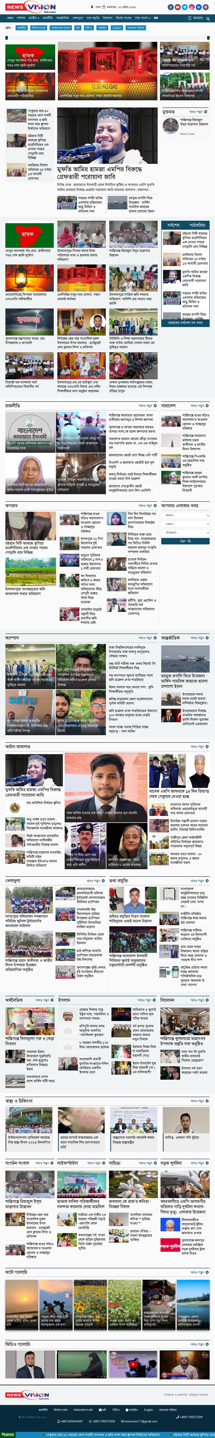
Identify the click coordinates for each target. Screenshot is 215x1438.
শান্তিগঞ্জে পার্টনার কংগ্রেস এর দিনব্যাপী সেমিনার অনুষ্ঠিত (194, 934)
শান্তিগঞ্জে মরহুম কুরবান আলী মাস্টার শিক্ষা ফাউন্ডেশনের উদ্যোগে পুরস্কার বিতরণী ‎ (194, 482)
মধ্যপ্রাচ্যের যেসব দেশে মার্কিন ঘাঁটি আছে (41, 1079)
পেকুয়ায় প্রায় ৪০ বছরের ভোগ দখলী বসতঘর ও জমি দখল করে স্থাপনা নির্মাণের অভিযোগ (39, 120)
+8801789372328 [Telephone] (189, 1417)
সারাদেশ (168, 406)
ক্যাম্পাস (12, 638)
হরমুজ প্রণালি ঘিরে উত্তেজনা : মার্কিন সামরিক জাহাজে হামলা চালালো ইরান (141, 204)
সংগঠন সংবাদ (17, 1163)
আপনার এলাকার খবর (179, 506)
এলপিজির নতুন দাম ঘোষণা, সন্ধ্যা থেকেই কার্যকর (78, 296)
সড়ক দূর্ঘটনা (171, 1163)
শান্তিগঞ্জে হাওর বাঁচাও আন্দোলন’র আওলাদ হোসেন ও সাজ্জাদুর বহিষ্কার (195, 421)
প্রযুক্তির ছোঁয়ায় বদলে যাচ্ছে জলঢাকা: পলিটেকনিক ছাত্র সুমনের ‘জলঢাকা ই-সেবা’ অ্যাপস (194, 976)
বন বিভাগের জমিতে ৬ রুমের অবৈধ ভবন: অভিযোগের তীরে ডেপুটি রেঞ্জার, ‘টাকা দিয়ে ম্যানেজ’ (91, 589)
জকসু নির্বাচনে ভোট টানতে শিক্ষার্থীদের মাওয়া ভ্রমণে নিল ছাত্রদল (133, 476)
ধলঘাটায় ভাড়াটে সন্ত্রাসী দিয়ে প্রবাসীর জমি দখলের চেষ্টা (91, 616)
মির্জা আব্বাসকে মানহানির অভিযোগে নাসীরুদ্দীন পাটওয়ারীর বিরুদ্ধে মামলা (43, 840)
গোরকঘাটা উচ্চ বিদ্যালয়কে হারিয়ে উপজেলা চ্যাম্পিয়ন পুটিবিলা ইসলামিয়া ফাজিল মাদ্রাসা (89, 918)
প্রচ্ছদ (10, 18)
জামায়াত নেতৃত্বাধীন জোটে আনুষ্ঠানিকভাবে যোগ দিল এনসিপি (130, 488)
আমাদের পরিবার (135, 27)
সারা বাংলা (141, 18)
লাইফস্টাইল (67, 1163)
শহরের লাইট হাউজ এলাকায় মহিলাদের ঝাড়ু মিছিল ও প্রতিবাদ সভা (90, 204)
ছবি (78, 27)
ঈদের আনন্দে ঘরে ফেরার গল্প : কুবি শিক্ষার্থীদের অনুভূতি (131, 689)
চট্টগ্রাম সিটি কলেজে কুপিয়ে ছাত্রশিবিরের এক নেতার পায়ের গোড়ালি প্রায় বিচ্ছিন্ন (38, 147)
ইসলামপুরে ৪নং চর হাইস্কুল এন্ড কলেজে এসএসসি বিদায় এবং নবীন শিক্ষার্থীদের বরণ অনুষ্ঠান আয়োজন (79, 386)
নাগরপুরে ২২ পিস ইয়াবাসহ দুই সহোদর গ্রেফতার (92, 543)
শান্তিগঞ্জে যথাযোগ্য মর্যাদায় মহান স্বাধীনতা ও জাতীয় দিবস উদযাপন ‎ (194, 442)
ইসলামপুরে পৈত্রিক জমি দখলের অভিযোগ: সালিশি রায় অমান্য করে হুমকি (130, 298)
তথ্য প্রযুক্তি (93, 18)
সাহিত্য (114, 1163)
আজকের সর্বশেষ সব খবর (185, 323)
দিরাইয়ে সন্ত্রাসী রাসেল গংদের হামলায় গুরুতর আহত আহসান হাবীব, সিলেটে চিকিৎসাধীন (189, 825)
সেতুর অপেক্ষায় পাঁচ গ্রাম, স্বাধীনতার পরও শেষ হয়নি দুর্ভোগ (28, 253)
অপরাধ (11, 506)
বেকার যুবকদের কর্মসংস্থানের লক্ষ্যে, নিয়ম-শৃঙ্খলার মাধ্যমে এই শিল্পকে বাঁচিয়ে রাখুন (131, 386)
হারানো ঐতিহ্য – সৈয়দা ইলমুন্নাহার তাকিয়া (141, 1235)
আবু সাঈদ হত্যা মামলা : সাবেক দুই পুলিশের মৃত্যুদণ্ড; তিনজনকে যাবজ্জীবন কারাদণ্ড (45, 823)
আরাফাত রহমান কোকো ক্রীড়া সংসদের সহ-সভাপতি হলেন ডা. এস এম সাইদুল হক (133, 443)
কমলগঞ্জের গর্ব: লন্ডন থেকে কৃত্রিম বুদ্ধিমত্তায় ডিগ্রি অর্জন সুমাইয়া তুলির (91, 1241)
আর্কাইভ (102, 27)
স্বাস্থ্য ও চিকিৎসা (18, 1101)
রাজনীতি (48, 18)
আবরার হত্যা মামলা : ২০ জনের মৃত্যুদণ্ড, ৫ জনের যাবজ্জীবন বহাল (186, 858)
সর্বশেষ (21, 18)
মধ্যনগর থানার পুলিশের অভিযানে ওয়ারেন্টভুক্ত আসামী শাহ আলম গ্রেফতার (188, 808)
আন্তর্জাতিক (62, 18)
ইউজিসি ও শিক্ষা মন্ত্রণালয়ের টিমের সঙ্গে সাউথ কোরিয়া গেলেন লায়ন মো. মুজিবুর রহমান (132, 342)
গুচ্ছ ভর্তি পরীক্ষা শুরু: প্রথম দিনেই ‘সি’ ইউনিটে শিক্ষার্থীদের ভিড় (132, 666)
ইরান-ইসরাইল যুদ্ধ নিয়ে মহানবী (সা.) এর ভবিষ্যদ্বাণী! (144, 1067)
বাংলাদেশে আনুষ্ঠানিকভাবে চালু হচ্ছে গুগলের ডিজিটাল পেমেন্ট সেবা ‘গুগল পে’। (194, 897)
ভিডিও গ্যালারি (17, 1344)
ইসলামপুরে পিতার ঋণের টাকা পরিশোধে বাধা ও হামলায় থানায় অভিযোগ (77, 255)
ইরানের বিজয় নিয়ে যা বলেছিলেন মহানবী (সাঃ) (144, 1051)
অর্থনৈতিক (14, 1000)
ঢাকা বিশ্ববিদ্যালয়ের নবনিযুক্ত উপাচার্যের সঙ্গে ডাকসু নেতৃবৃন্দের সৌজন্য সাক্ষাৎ (129, 651)
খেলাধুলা (78, 18)
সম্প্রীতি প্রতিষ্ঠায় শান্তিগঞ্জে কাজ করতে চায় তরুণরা (194, 918)
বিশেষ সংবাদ (123, 18)
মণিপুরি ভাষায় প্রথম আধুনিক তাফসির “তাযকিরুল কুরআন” (92, 1030)
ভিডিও (89, 27)
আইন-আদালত (17, 747)
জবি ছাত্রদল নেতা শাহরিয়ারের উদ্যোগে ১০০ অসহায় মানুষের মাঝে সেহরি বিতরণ (133, 715)
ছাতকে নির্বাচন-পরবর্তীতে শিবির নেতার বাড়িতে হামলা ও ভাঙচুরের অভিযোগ (142, 566)
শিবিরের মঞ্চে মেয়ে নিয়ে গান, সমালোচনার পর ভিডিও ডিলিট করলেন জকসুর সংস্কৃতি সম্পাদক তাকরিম (142, 543)
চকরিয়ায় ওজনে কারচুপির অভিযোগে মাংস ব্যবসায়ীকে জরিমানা (140, 586)
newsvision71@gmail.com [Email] (139, 1421)
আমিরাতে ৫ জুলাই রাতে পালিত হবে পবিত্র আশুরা (144, 1014)
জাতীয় (33, 18)
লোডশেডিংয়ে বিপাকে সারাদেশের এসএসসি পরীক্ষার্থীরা (25, 296)
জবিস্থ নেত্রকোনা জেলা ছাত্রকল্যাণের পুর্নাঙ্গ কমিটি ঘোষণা (131, 701)
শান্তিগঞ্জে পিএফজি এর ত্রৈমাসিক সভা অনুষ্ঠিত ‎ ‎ (193, 460)
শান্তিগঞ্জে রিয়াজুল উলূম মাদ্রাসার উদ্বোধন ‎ (129, 253)
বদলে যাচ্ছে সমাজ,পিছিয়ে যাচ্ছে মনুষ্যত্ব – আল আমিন (128, 729)
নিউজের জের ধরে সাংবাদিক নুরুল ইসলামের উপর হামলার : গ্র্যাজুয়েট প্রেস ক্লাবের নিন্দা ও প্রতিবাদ (79, 342)
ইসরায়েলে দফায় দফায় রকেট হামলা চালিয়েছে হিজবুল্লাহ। (195, 698)
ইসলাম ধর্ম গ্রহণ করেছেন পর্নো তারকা (194, 1070)
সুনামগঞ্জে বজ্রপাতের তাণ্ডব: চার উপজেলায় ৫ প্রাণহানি (25, 340)
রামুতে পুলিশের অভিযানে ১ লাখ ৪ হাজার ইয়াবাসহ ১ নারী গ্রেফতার (92, 561)
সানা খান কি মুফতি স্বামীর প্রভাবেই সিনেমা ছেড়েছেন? (193, 1056)
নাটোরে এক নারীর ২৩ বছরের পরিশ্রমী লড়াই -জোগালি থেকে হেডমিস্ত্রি (92, 1221)
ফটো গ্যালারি (16, 1272)
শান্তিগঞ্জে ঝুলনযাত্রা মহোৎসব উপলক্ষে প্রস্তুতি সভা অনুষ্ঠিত (182, 1041)
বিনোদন (107, 18)
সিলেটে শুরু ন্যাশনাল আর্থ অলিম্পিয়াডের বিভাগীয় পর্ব (22, 384)
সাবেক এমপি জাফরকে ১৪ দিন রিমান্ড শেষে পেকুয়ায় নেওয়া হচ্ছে (179, 794)
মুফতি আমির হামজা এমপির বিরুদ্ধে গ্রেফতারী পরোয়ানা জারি (99, 173)
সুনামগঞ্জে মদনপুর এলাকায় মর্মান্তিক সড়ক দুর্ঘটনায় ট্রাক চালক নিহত (193, 1247)
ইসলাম (64, 1000)
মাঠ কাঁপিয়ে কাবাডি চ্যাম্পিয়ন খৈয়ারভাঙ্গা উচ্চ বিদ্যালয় (89, 955)
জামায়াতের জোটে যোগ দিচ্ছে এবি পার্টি (133, 455)
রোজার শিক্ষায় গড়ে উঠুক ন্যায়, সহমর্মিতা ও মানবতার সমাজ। (94, 1014)
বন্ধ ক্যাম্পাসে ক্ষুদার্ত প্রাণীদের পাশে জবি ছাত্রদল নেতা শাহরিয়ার (131, 677)
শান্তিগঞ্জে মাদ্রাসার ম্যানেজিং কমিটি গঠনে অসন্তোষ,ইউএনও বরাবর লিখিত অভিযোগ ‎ (44, 859)
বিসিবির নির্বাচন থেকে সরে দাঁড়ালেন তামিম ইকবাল (90, 938)
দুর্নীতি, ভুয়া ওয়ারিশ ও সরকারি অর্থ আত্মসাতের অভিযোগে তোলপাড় (142, 607)
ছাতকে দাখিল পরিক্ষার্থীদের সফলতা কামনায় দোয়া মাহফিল (80, 1204)
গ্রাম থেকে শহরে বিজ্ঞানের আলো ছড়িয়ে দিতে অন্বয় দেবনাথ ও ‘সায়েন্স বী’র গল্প (194, 953)
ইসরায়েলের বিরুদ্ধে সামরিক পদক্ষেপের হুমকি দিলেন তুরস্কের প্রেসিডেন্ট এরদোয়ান (195, 717)
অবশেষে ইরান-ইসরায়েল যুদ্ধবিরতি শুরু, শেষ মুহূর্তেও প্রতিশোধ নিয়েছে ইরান (39, 1060)
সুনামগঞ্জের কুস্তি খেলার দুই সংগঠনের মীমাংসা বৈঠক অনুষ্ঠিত (91, 971)
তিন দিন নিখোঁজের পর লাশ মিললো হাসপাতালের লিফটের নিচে (142, 520)
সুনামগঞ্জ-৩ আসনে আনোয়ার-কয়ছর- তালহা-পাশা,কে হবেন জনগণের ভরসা (132, 429)
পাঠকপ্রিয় (197, 225)
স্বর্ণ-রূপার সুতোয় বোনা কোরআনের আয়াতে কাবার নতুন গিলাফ (143, 1032)
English (117, 27)
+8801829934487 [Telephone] (70, 1421)
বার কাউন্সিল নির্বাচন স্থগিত (44, 803)
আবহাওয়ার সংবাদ (60, 27)
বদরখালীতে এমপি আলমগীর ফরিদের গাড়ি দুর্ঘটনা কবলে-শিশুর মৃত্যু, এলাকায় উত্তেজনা (183, 1207)
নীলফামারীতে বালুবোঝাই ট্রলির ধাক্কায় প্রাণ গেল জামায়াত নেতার (192, 1226)
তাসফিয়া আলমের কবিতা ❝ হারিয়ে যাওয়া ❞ (141, 1219)
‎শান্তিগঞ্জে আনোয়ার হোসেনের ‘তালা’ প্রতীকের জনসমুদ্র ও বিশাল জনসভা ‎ (131, 417)
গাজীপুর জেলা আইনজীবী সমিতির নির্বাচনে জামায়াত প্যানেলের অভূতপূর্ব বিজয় (186, 841)
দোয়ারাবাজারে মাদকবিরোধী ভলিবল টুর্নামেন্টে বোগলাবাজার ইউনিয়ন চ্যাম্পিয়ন (91, 895)
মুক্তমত (169, 112)
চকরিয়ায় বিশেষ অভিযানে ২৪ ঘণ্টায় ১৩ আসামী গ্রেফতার (39, 171)
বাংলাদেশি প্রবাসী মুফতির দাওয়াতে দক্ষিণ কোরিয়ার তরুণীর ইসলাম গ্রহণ (94, 1065)
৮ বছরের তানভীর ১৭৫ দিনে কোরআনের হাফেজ (94, 1045)
